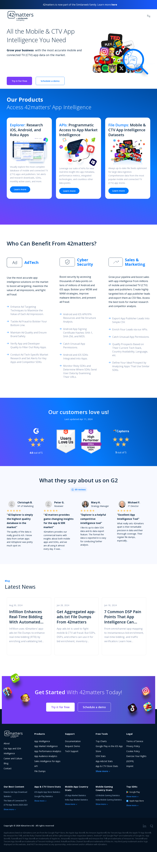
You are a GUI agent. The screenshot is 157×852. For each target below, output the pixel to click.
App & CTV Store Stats (107, 766)
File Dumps (40, 771)
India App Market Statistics (76, 799)
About (7, 743)
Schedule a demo (50, 80)
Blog (7, 580)
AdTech (31, 262)
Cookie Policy (133, 751)
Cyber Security (85, 262)
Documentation (73, 741)
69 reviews (80, 489)
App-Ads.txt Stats (104, 761)
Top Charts (101, 741)
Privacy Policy (133, 746)
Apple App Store (135, 800)
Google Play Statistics (43, 796)
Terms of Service (134, 741)
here (114, 4)
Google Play (133, 792)
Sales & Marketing (135, 262)
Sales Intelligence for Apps (47, 761)
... (60, 548)
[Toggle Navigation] (148, 16)
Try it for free (19, 80)
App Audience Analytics (45, 756)
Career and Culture (13, 758)
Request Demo (72, 746)
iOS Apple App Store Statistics (47, 792)
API (36, 766)
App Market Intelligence (46, 746)
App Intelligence (42, 741)
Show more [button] (102, 771)
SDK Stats (101, 756)
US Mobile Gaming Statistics (108, 795)
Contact (7, 768)
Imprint (129, 766)
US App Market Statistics (75, 795)
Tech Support (71, 751)
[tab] (27, 262)
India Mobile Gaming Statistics (109, 799)
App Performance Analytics (47, 751)
